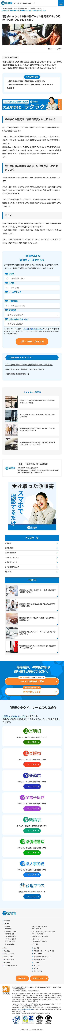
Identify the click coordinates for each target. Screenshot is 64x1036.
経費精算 (8, 543)
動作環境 (7, 963)
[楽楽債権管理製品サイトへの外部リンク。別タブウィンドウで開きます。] (32, 846)
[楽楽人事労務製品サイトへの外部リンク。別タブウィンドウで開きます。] (32, 868)
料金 (5, 948)
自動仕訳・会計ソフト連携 (39, 926)
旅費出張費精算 (11, 57)
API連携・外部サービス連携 (40, 936)
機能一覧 (7, 924)
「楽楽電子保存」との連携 (39, 942)
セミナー (36, 965)
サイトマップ (38, 971)
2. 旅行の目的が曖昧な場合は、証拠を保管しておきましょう (30, 84)
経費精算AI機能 (9, 944)
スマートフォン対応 (37, 934)
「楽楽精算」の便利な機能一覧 (17, 374)
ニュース (36, 963)
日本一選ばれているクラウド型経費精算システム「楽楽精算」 (29, 365)
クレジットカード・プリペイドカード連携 (43, 931)
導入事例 (7, 951)
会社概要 (36, 948)
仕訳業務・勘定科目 (12, 557)
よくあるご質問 (9, 960)
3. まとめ (10, 88)
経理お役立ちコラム (36, 8)
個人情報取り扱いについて (42, 957)
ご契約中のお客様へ (10, 965)
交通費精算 (9, 548)
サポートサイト (39, 954)
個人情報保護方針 (39, 960)
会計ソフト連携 (9, 954)
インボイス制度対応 (10, 939)
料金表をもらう (39, 978)
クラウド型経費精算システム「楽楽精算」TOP (14, 8)
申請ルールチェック (37, 939)
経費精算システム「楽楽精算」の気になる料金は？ (24, 369)
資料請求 (21, 978)
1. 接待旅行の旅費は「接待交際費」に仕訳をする (26, 81)
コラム (36, 968)
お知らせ (8, 572)
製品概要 (7, 921)
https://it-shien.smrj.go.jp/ (26, 1010)
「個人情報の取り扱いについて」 (33, 329)
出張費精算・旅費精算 (11, 931)
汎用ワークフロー (10, 942)
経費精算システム (11, 562)
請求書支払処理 (9, 934)
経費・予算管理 (36, 929)
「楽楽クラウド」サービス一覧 (44, 951)
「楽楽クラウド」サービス (14, 716)
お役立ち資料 (8, 957)
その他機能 (35, 944)
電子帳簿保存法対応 (12, 567)
